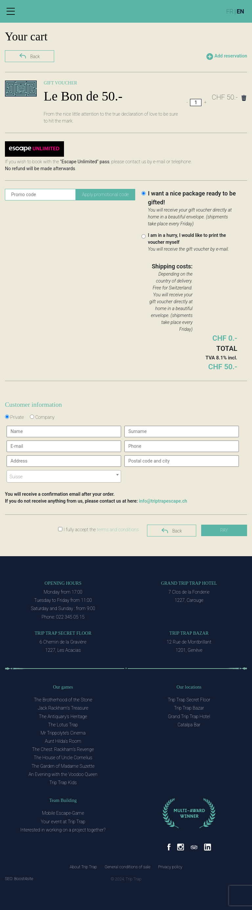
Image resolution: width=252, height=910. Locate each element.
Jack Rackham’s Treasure (63, 708)
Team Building (62, 800)
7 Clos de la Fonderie (188, 592)
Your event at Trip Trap (63, 821)
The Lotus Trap (63, 724)
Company (42, 417)
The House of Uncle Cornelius (63, 757)
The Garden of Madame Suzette (63, 766)
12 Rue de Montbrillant (189, 642)
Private (14, 417)
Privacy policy (170, 866)
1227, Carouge (189, 600)
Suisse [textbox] (16, 476)
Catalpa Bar (189, 724)
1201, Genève (189, 650)
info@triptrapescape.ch (163, 501)
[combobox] (64, 476)
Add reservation (226, 56)
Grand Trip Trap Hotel (189, 583)
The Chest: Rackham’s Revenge (63, 749)
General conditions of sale (128, 866)
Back (29, 55)
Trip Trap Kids (62, 782)
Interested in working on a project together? (63, 829)
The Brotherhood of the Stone (63, 699)
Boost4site (23, 878)
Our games (63, 687)
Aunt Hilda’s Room (63, 741)
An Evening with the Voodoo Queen (63, 774)
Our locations (189, 687)
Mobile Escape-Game (63, 813)
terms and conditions (118, 529)
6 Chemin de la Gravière (63, 642)
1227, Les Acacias (63, 650)
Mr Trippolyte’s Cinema (62, 733)
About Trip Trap (83, 866)
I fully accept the (98, 529)
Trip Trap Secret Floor (62, 633)
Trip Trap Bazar (188, 633)
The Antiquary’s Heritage (63, 716)
